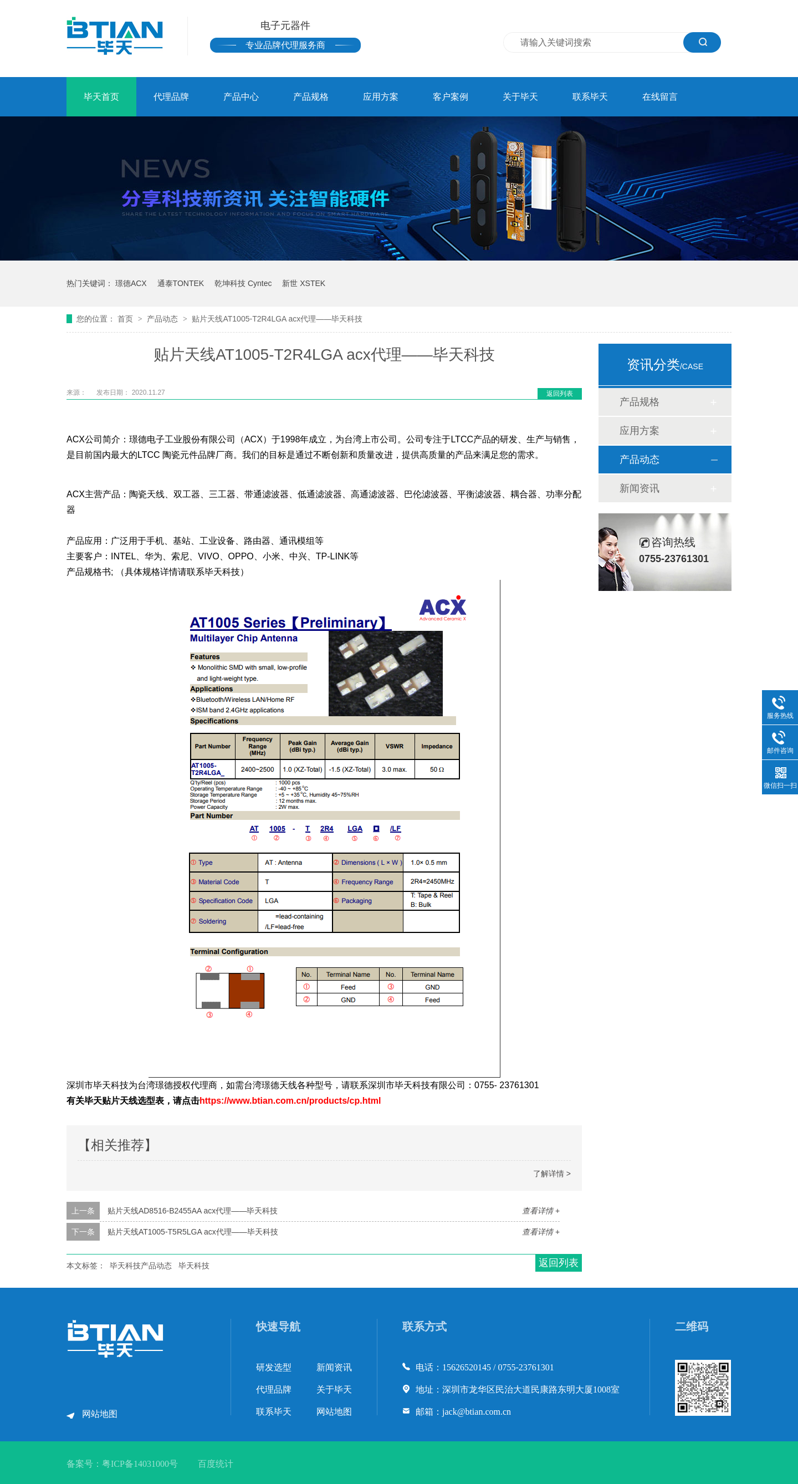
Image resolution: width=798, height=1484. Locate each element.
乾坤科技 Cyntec (243, 283)
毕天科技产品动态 (141, 1265)
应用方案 (380, 96)
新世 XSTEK (303, 283)
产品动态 (163, 318)
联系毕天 (590, 96)
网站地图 (99, 1414)
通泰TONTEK (180, 283)
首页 (126, 318)
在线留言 (660, 96)
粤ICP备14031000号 (140, 1463)
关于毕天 (520, 96)
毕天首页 (101, 96)
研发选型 (273, 1367)
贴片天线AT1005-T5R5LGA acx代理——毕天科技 (193, 1231)
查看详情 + (541, 1210)
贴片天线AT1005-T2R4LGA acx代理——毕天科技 (277, 318)
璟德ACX (131, 283)
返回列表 (559, 393)
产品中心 (241, 96)
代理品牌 (171, 96)
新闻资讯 (639, 488)
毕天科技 (193, 1265)
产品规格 (311, 96)
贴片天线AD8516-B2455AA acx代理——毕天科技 (193, 1210)
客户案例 (450, 96)
